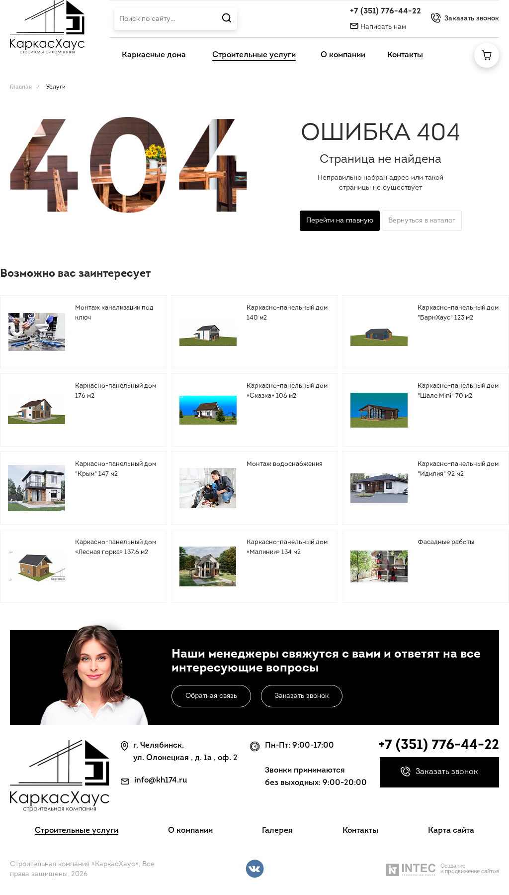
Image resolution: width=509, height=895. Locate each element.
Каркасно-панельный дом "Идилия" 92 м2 (458, 469)
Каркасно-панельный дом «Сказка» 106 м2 (287, 391)
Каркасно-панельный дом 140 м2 (287, 313)
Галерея (277, 831)
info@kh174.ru (160, 780)
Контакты (360, 831)
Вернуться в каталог (421, 220)
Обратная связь (211, 696)
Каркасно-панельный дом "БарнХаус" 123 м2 (458, 313)
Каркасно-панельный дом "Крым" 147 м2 (115, 469)
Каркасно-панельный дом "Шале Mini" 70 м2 (458, 391)
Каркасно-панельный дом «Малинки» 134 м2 (287, 547)
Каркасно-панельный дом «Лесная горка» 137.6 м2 (115, 547)
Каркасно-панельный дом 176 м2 (115, 391)
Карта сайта (451, 831)
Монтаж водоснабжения (285, 464)
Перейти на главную (339, 220)
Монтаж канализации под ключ (114, 313)
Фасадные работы (446, 542)
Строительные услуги (76, 831)
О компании (190, 831)
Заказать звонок (302, 696)
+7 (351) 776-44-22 (385, 11)
